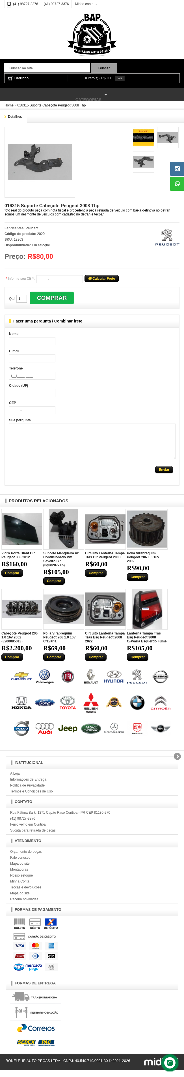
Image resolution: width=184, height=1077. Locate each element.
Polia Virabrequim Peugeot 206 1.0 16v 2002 (143, 564)
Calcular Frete (101, 279)
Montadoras (19, 876)
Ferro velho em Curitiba (28, 831)
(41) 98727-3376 (25, 4)
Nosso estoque (21, 882)
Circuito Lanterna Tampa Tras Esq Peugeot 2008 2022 (105, 644)
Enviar (164, 476)
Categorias (54, 95)
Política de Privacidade (27, 792)
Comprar (12, 580)
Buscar (104, 68)
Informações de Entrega (28, 786)
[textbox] (47, 68)
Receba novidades (24, 906)
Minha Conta (19, 888)
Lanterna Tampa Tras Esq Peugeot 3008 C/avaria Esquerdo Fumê (147, 644)
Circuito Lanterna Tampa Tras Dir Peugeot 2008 (105, 562)
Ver (120, 78)
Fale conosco (20, 864)
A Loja (15, 780)
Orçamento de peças (26, 858)
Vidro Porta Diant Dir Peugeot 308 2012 (18, 562)
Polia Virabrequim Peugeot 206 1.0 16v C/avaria (59, 644)
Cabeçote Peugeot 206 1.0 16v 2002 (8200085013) (19, 644)
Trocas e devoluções (25, 894)
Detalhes (15, 117)
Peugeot (32, 228)
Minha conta (84, 4)
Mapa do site (20, 870)
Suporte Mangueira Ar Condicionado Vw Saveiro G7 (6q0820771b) (61, 566)
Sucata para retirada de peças (33, 837)
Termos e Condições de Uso (31, 798)
